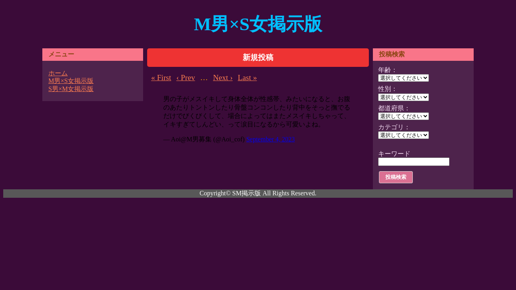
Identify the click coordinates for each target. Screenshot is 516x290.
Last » (247, 77)
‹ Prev (185, 77)
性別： (387, 88)
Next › (223, 77)
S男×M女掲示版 (71, 88)
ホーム (58, 73)
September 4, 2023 (270, 139)
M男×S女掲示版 (258, 24)
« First (161, 77)
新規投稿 (258, 57)
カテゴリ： (394, 127)
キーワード (394, 153)
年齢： (387, 69)
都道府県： (394, 108)
